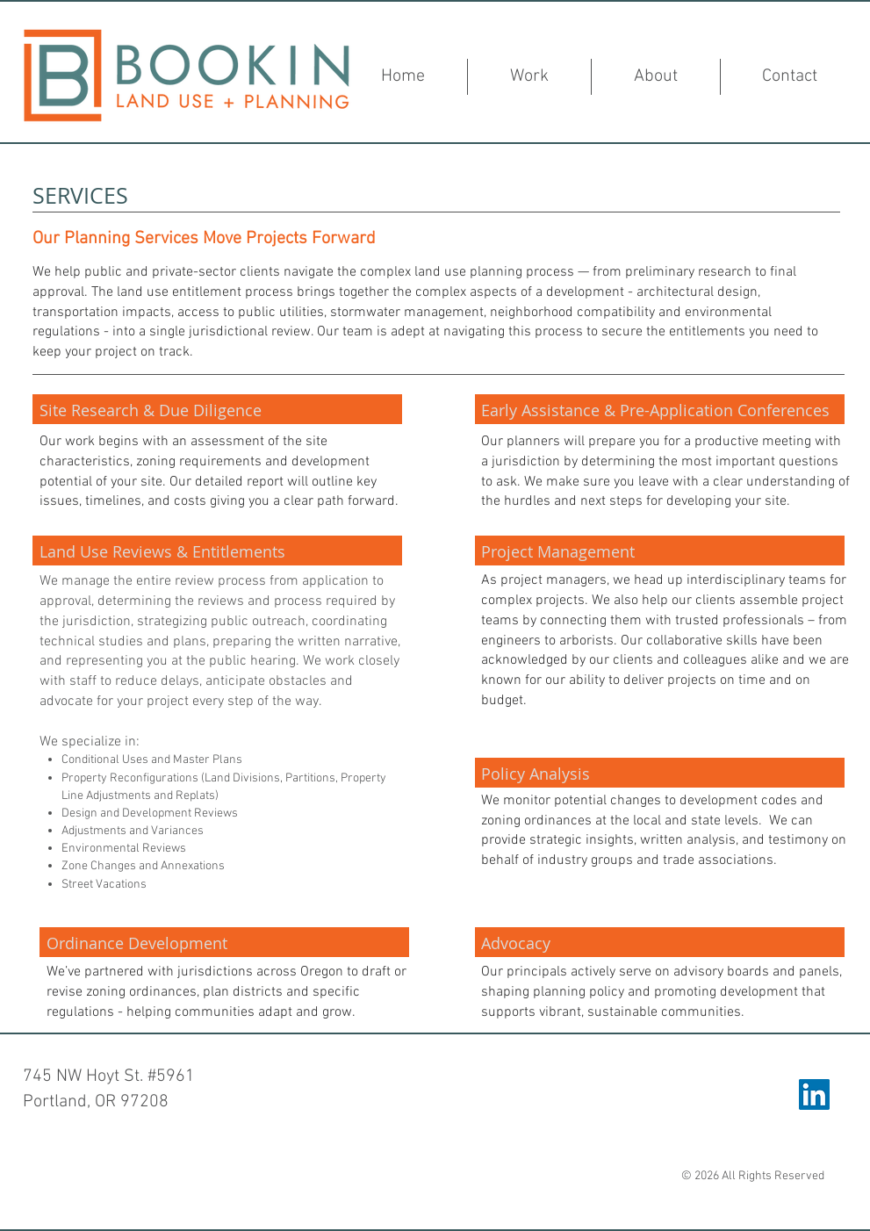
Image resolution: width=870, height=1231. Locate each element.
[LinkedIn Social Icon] (814, 1094)
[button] (529, 77)
